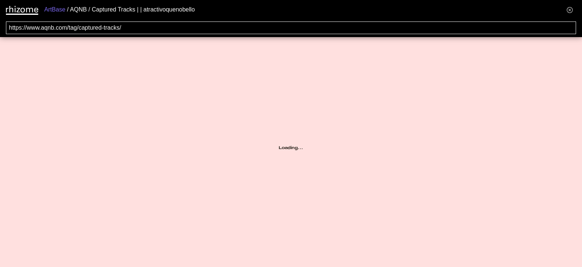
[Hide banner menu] (569, 10)
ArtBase (54, 9)
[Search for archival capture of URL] (291, 28)
